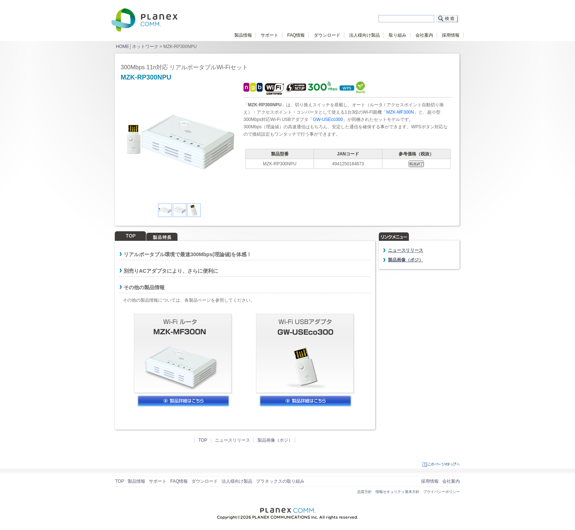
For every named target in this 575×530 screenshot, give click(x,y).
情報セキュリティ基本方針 (398, 492)
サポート (269, 35)
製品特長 (162, 236)
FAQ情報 (296, 35)
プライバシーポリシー (441, 492)
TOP (130, 236)
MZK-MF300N (400, 112)
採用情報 (450, 35)
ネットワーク (145, 46)
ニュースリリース (232, 440)
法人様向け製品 (364, 35)
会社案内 (424, 35)
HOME (122, 46)
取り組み (397, 35)
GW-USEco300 (328, 119)
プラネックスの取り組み (280, 481)
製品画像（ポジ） (275, 440)
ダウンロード (327, 35)
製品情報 (243, 35)
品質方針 (364, 492)
